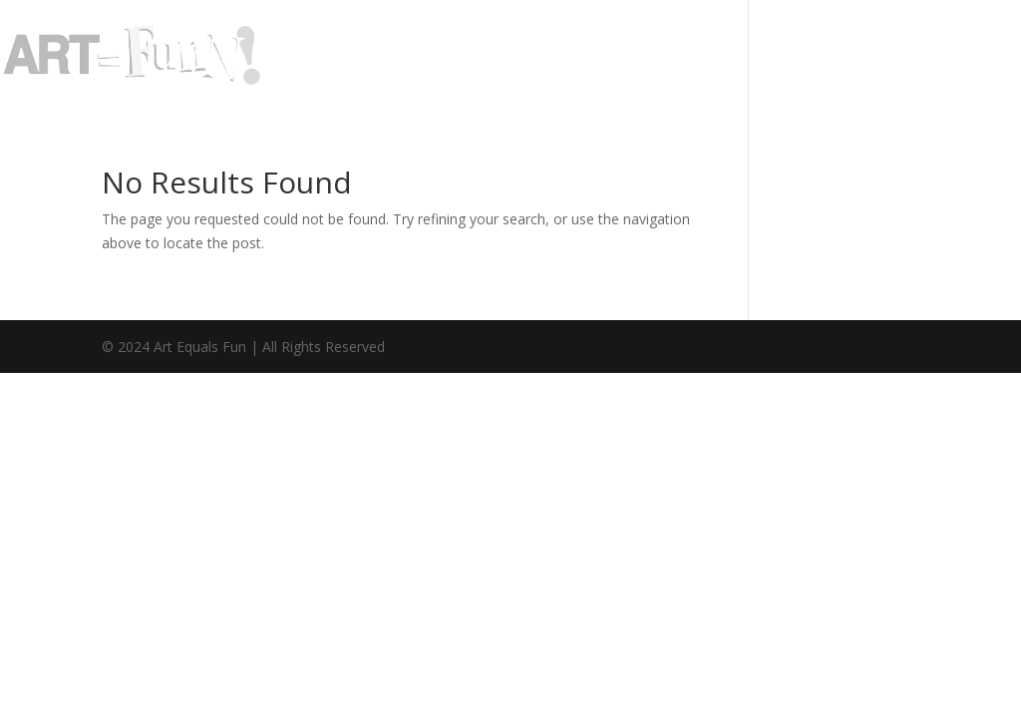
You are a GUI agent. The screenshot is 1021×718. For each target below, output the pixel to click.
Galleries (602, 57)
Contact (905, 57)
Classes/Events (766, 57)
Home (417, 57)
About (500, 57)
